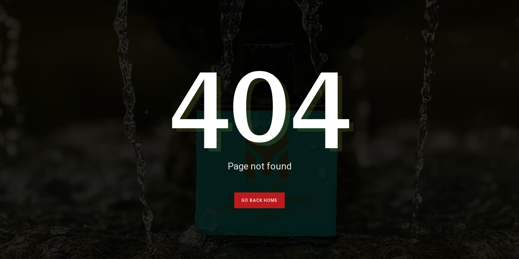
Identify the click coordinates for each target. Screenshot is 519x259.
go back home (259, 200)
